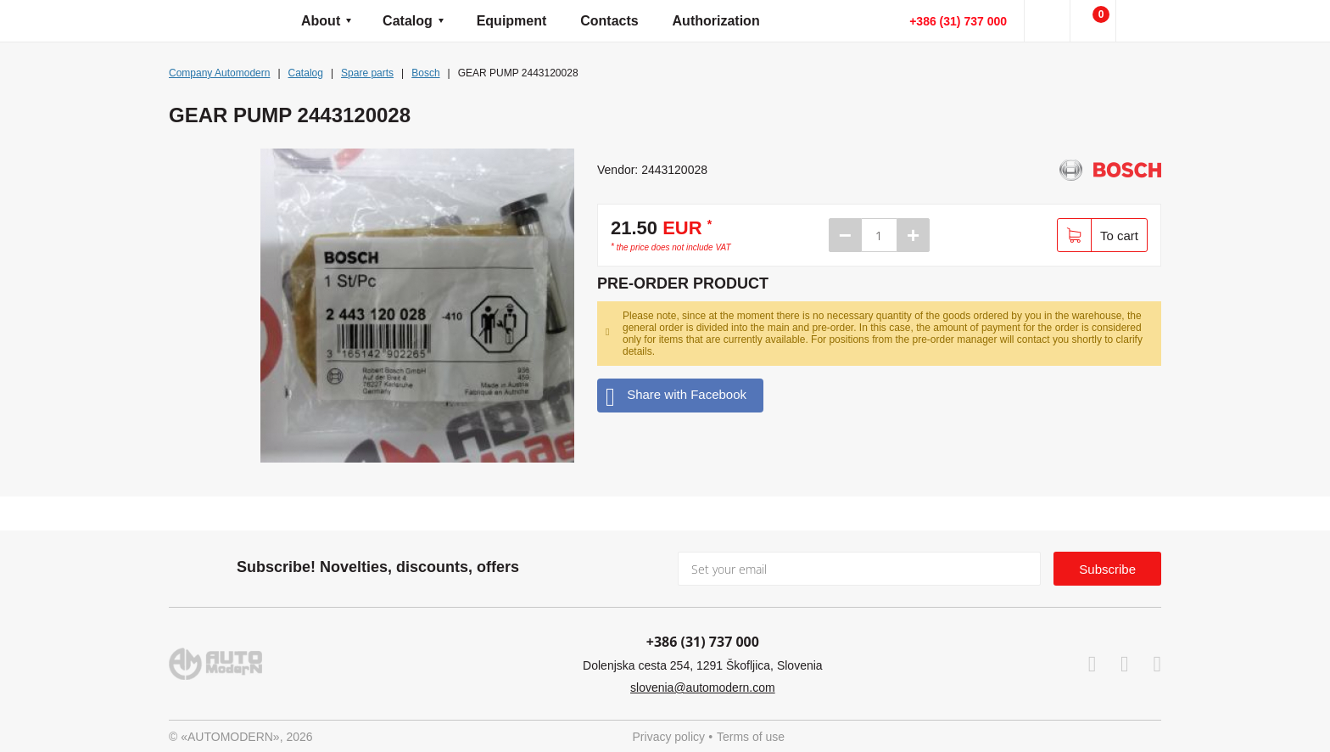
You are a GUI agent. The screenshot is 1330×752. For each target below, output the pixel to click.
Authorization (716, 21)
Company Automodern (219, 73)
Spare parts (367, 73)
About (320, 21)
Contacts (609, 21)
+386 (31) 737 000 (958, 21)
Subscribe (1107, 569)
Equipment (512, 21)
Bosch (425, 73)
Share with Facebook (676, 395)
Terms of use (751, 737)
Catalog (408, 21)
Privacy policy (669, 737)
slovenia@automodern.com (702, 687)
